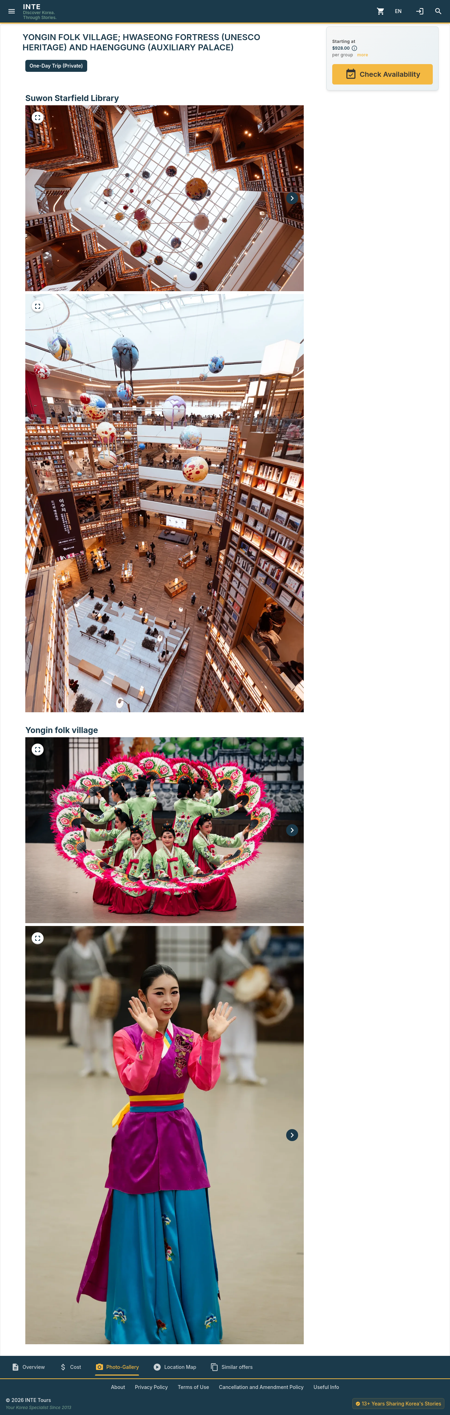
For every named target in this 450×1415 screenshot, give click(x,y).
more (362, 54)
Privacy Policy (151, 1387)
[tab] (28, 1367)
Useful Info (326, 1387)
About (118, 1387)
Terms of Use (193, 1387)
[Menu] (12, 11)
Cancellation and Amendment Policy (261, 1387)
